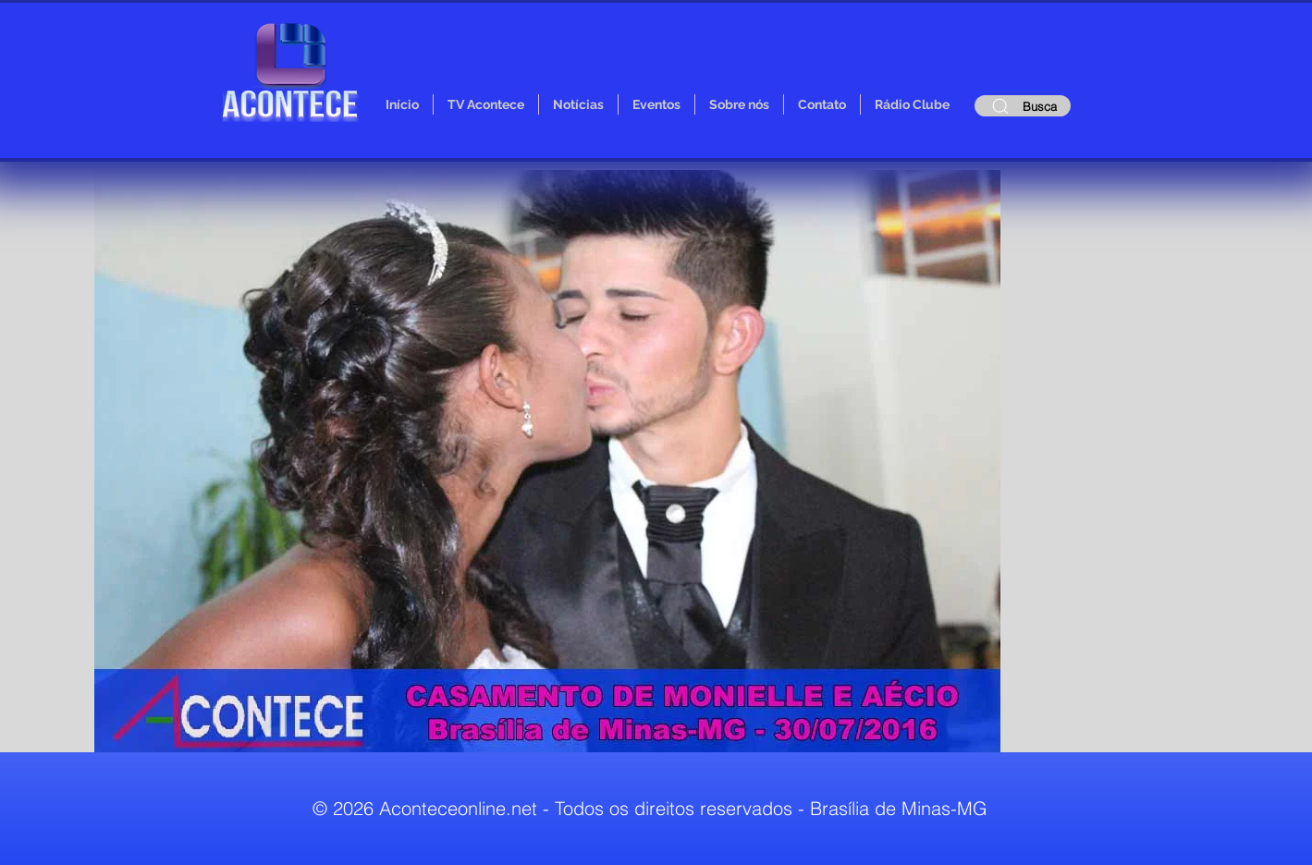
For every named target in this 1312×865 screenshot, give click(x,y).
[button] (547, 461)
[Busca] (1023, 105)
